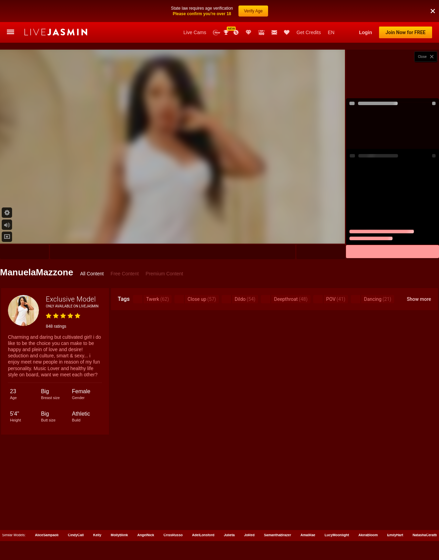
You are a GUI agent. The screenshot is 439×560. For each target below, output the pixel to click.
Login (365, 32)
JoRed (249, 535)
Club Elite (248, 32)
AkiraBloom (368, 535)
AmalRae (307, 535)
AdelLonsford (203, 535)
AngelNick (145, 535)
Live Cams (194, 32)
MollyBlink (119, 535)
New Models (216, 32)
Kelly (97, 535)
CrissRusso (173, 535)
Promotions (236, 32)
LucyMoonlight (337, 535)
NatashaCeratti (424, 535)
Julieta (229, 535)
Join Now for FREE (406, 32)
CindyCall (76, 535)
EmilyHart (395, 535)
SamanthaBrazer (277, 535)
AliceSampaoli (47, 535)
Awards (227, 32)
